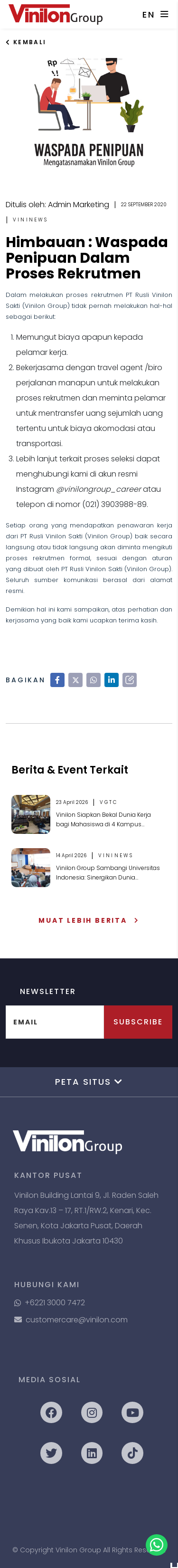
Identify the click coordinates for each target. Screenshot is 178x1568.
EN (149, 14)
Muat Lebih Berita (88, 920)
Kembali (26, 42)
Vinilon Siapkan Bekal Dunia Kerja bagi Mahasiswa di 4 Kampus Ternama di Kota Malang (103, 820)
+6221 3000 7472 (49, 1302)
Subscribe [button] (138, 1021)
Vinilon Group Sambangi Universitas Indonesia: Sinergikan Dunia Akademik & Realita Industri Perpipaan (108, 873)
